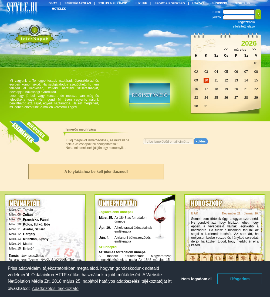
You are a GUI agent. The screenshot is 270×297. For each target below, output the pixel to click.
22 (256, 89)
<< (226, 49)
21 (246, 89)
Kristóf (28, 249)
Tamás (28, 210)
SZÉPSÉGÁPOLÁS (78, 3)
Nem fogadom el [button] (196, 279)
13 (236, 80)
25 (216, 98)
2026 (249, 43)
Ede (47, 224)
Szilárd (40, 229)
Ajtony (43, 239)
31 (206, 106)
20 (236, 89)
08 (256, 72)
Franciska (30, 219)
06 (236, 72)
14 (246, 80)
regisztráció (246, 22)
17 (206, 89)
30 (196, 106)
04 (216, 72)
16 (196, 89)
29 (256, 98)
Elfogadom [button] (240, 279)
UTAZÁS (198, 3)
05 (226, 72)
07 (246, 72)
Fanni (44, 219)
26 (226, 98)
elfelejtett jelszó (244, 26)
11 (216, 80)
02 (196, 72)
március (240, 50)
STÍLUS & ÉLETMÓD (112, 3)
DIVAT (53, 3)
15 (256, 80)
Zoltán (28, 215)
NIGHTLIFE (242, 3)
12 (226, 80)
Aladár (28, 229)
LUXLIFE (141, 3)
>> (254, 49)
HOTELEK (59, 8)
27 (236, 98)
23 (196, 98)
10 (206, 80)
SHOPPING (219, 3)
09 (196, 80)
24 (206, 98)
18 (216, 89)
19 (226, 89)
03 (206, 72)
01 (256, 63)
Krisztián (30, 239)
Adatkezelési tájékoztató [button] (55, 288)
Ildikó (38, 224)
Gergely (29, 234)
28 (246, 98)
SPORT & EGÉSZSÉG (169, 3)
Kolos (27, 224)
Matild (27, 244)
